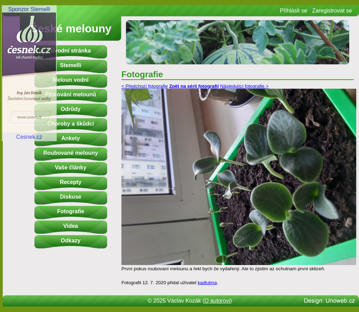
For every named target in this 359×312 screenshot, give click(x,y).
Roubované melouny (70, 153)
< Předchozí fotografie (144, 86)
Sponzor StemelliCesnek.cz (29, 73)
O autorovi (217, 301)
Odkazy (71, 240)
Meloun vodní (70, 80)
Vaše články (71, 167)
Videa (70, 226)
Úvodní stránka (70, 51)
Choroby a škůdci (70, 124)
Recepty (70, 182)
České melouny (71, 28)
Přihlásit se (293, 11)
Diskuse (70, 197)
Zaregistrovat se (332, 11)
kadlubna (207, 282)
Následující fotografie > (244, 86)
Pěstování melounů (70, 94)
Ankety (70, 138)
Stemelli (70, 65)
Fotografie (70, 211)
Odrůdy (71, 109)
